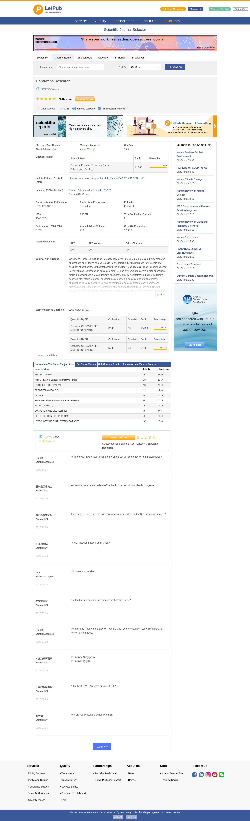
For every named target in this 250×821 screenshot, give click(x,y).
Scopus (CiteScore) (79, 194)
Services (81, 20)
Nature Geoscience (43, 375)
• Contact (131, 780)
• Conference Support (38, 786)
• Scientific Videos (36, 800)
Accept (118, 817)
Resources (172, 20)
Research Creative (219, 9)
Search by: (43, 57)
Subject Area (85, 57)
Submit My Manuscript (173, 9)
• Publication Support (37, 780)
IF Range (120, 57)
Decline (131, 817)
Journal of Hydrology (44, 406)
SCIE (66, 108)
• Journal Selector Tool (171, 773)
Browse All (138, 57)
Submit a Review (119, 437)
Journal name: (47, 67)
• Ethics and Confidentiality (74, 793)
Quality (100, 20)
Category (103, 57)
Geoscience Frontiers (189, 264)
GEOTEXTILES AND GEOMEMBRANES (53, 416)
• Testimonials (67, 773)
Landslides (39, 395)
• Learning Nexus (169, 780)
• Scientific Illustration (38, 793)
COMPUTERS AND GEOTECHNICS (51, 411)
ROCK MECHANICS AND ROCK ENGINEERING (57, 400)
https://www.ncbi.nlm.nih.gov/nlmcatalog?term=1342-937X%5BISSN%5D (106, 178)
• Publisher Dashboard (105, 773)
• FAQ (63, 800)
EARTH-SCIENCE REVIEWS (48, 385)
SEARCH (175, 67)
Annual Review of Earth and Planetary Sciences (56, 380)
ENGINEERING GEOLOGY (47, 390)
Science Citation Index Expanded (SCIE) (90, 190)
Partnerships (123, 20)
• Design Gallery (68, 780)
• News (130, 773)
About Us (148, 20)
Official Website (86, 108)
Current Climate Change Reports (195, 275)
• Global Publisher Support (107, 780)
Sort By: (123, 67)
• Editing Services (36, 773)
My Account (195, 9)
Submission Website (114, 108)
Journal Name (63, 57)
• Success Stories (69, 786)
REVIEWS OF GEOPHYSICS (192, 167)
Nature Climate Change (189, 179)
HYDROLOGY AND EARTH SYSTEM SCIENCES (57, 421)
